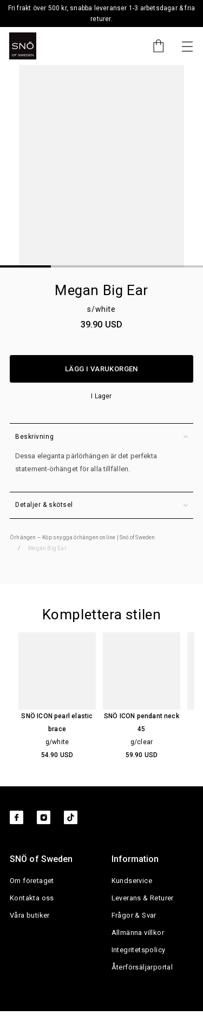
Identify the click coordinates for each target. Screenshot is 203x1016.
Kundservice (132, 881)
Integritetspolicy (139, 950)
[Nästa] (187, 45)
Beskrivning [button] (101, 437)
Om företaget (32, 881)
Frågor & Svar (134, 916)
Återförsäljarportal (142, 968)
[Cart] (153, 46)
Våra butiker (30, 916)
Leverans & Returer (143, 898)
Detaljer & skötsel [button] (101, 505)
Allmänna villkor (138, 933)
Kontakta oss (32, 898)
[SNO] (22, 46)
